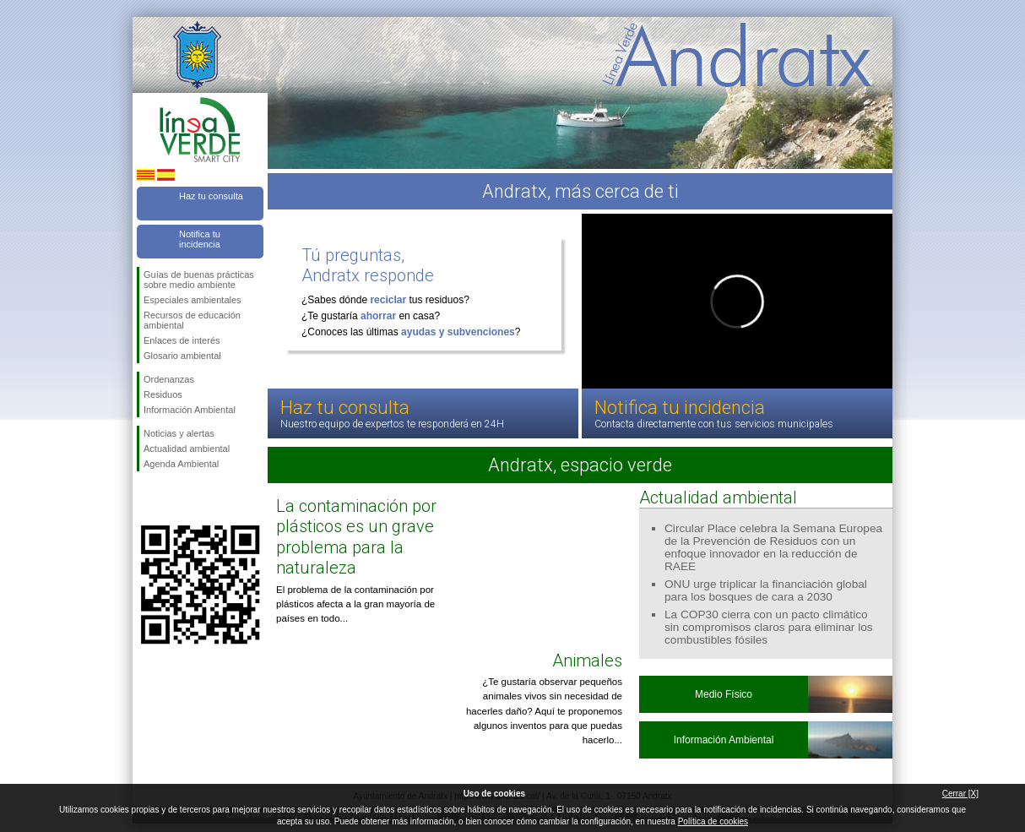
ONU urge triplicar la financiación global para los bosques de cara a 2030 (765, 590)
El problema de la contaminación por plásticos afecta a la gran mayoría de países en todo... (355, 604)
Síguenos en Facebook (147, 498)
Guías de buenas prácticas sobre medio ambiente (199, 279)
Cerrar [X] (960, 793)
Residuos (163, 394)
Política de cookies (713, 821)
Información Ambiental (190, 410)
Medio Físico (723, 694)
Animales (587, 660)
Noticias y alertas (179, 433)
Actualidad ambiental (187, 448)
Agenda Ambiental (181, 464)
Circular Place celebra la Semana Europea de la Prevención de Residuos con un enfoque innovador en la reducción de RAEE (773, 547)
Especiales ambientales (192, 300)
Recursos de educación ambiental (192, 320)
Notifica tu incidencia (199, 239)
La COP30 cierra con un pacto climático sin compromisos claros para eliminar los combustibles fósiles (768, 627)
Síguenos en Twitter (175, 498)
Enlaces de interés (182, 340)
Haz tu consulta (211, 196)
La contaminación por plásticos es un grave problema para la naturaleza (356, 537)
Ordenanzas (169, 379)
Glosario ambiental (182, 356)
